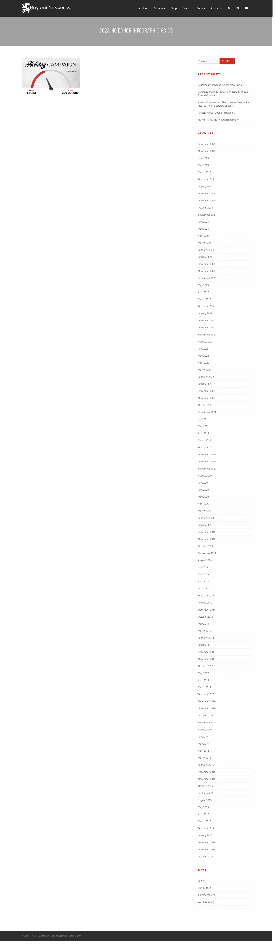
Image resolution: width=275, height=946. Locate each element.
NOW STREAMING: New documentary (218, 119)
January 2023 (205, 313)
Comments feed (206, 895)
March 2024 (204, 243)
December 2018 (207, 609)
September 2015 (207, 793)
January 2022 (205, 384)
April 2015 (203, 814)
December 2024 (207, 193)
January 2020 (205, 525)
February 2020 (206, 518)
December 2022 (207, 320)
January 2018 (205, 645)
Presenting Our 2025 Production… (216, 112)
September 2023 (207, 278)
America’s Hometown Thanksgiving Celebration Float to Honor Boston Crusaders (224, 104)
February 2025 (206, 179)
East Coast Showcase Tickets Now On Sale (221, 85)
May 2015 (203, 807)
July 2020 (203, 482)
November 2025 (207, 151)
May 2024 (203, 228)
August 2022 (205, 341)
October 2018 (205, 616)
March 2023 (204, 299)
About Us (216, 8)
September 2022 (207, 334)
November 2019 (207, 539)
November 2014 (207, 849)
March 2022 (204, 370)
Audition (143, 8)
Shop (174, 8)
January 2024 (205, 257)
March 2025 (204, 172)
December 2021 (207, 391)
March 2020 (204, 511)
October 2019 (205, 546)
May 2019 (203, 574)
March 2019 (204, 588)
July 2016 (203, 736)
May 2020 (203, 496)
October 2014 (205, 856)
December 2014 (207, 842)
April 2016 (203, 750)
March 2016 (204, 757)
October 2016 (205, 715)
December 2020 (207, 454)
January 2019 (205, 602)
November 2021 (207, 398)
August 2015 (205, 800)
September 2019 (207, 553)
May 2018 (203, 623)
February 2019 (206, 595)
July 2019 (203, 567)
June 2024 (203, 221)
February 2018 (206, 638)
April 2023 (203, 292)
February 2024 (206, 250)
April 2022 (203, 362)
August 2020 (205, 475)
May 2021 (203, 426)
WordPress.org (206, 902)
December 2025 (207, 144)
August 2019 (205, 560)
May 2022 (203, 355)
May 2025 (203, 165)
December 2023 (207, 264)
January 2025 (205, 186)
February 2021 (206, 447)
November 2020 (207, 461)
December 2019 (207, 532)
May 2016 (203, 743)
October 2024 (205, 207)
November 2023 (207, 271)
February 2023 (206, 306)
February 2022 (206, 377)
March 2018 (204, 630)
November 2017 (207, 659)
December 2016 (207, 701)
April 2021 (203, 433)
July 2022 (203, 348)
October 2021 (205, 405)
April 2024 (203, 235)
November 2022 (207, 327)
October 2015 (205, 786)
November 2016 (207, 708)
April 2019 (203, 581)
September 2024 (207, 214)
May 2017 (203, 673)
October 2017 (205, 666)
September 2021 (207, 412)
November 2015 (207, 779)
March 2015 (204, 821)
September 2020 (207, 468)
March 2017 (204, 687)
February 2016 (206, 765)
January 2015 (205, 835)
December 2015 (207, 772)
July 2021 (203, 419)
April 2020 (203, 504)
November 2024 (207, 200)
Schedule (159, 8)
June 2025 (203, 158)
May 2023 (203, 285)
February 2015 (206, 828)
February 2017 (206, 694)
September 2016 (207, 722)
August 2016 (205, 729)
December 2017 (207, 652)
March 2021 (204, 440)
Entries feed (204, 888)
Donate (200, 8)
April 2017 (203, 680)
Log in (201, 881)
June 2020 (203, 489)
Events (187, 8)
